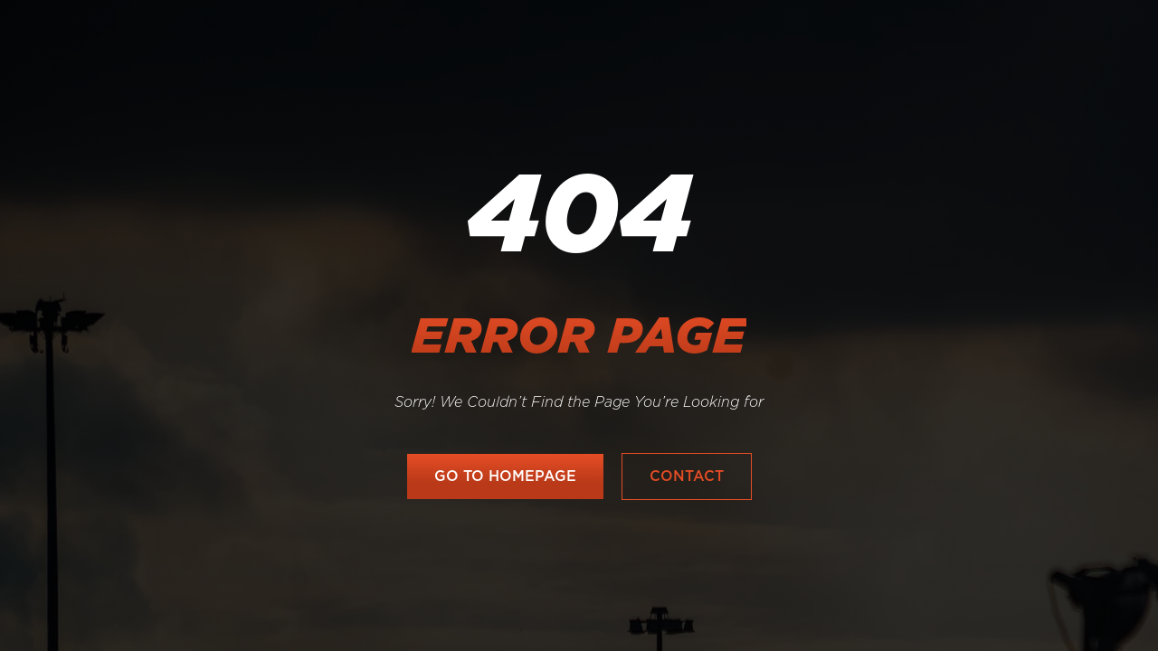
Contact (687, 476)
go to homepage (505, 476)
